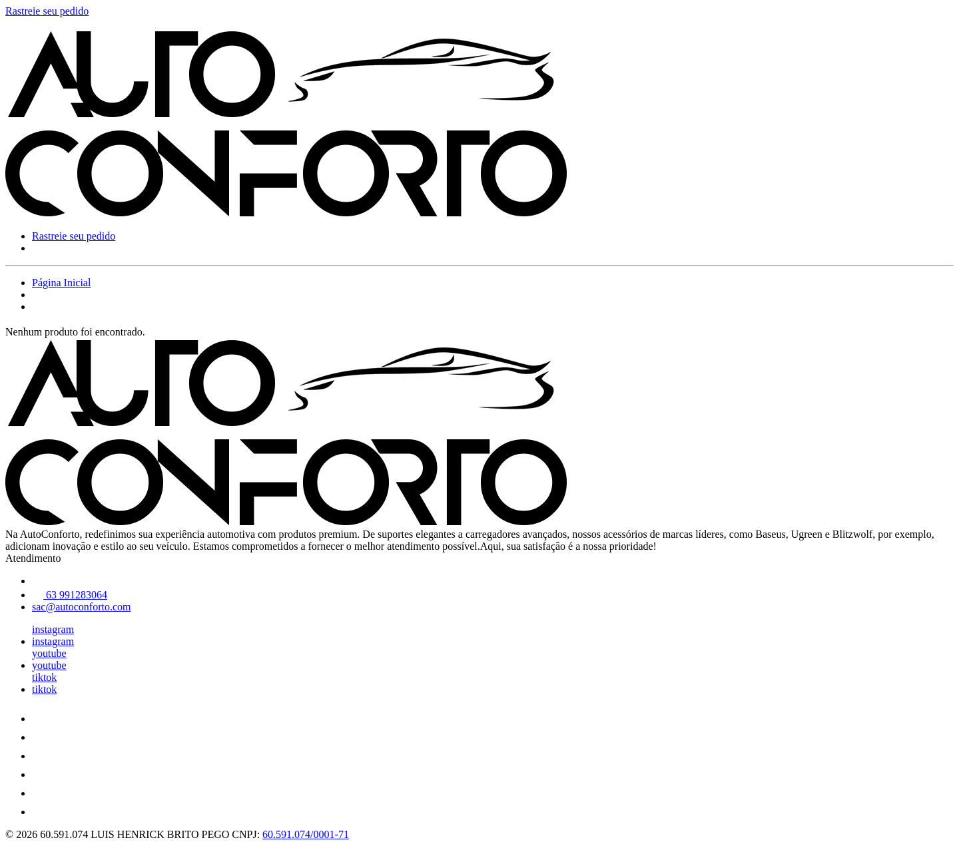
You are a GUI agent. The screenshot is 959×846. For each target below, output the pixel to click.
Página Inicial (61, 282)
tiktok (44, 677)
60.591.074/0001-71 (305, 834)
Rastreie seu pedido (47, 11)
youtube (49, 653)
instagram (53, 629)
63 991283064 (69, 594)
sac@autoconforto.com (81, 606)
